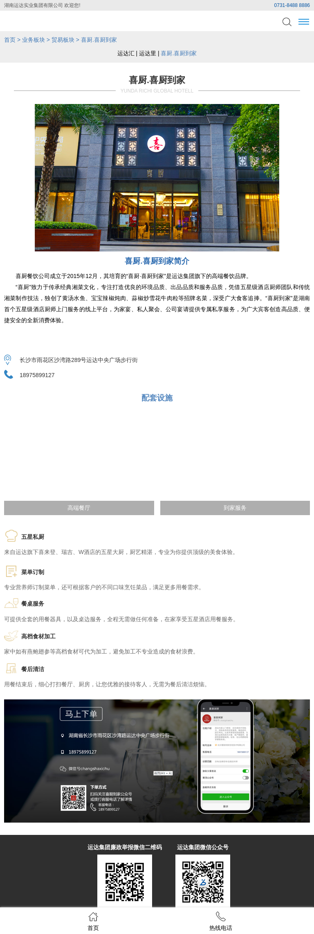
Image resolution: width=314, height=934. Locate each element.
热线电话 (220, 921)
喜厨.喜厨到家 (179, 53)
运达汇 (126, 53)
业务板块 (33, 39)
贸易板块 (63, 39)
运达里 (147, 53)
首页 (10, 39)
